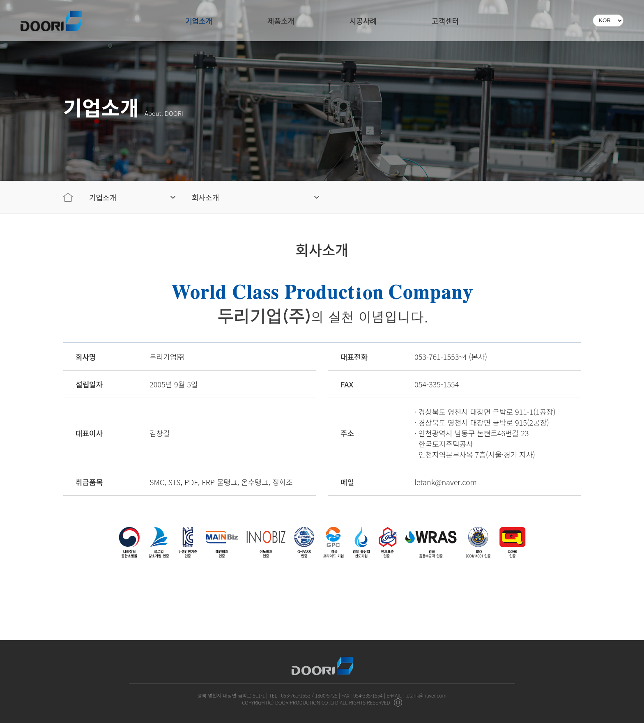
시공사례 (363, 20)
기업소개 (198, 20)
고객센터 (445, 20)
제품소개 (280, 20)
